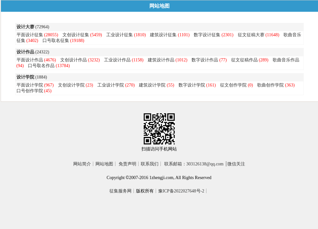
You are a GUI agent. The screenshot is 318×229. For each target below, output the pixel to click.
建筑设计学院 (152, 85)
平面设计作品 (29, 60)
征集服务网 (120, 191)
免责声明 (127, 164)
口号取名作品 (41, 65)
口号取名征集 (55, 40)
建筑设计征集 (163, 34)
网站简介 (82, 164)
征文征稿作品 (244, 60)
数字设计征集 (207, 34)
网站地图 (104, 164)
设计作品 (25, 52)
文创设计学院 (71, 85)
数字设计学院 (191, 85)
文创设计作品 (73, 60)
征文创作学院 (233, 85)
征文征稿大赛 (251, 34)
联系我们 (150, 164)
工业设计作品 (117, 60)
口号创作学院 (29, 90)
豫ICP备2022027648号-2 (181, 191)
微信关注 (236, 164)
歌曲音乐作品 (286, 60)
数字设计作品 (204, 60)
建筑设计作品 (161, 60)
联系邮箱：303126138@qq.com (194, 164)
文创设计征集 (75, 34)
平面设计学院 (29, 85)
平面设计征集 (29, 34)
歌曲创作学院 (270, 85)
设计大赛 (25, 26)
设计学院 (25, 77)
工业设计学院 (110, 85)
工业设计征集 (119, 34)
